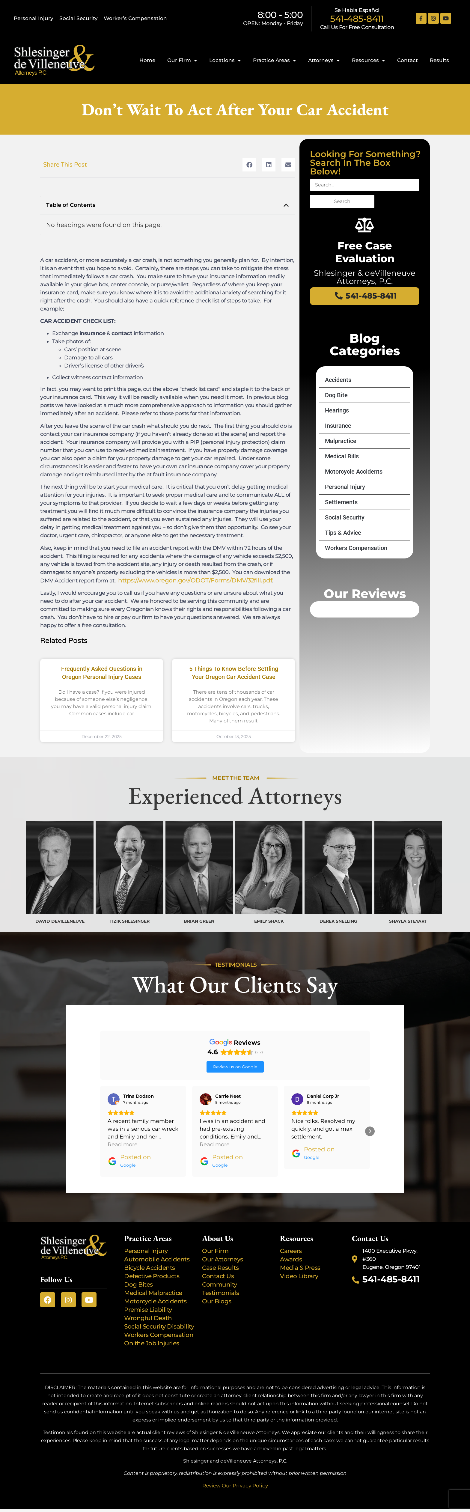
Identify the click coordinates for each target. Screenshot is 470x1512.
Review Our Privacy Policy (235, 1469)
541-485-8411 (357, 18)
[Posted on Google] (129, 1145)
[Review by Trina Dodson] (138, 1080)
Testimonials (220, 1276)
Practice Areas (274, 60)
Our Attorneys (222, 1243)
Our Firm (182, 60)
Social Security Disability (159, 1310)
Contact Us (218, 1259)
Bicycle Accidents (149, 1251)
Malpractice (340, 462)
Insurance (338, 447)
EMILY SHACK (269, 921)
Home (147, 60)
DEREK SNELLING (338, 921)
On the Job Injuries (151, 1327)
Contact (407, 60)
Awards (291, 1243)
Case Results (220, 1251)
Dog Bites (140, 1268)
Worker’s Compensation (135, 18)
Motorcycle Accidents (353, 492)
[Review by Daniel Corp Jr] (323, 1080)
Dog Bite (336, 416)
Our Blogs (216, 1285)
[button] (249, 164)
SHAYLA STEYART (408, 921)
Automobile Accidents (156, 1243)
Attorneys (324, 60)
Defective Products (151, 1259)
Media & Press (300, 1251)
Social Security (78, 18)
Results (439, 60)
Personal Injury (33, 18)
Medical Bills (342, 477)
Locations (225, 60)
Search (342, 201)
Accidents (338, 401)
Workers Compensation (356, 569)
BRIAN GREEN (199, 921)
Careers (291, 1234)
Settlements (341, 523)
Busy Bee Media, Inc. (261, 1501)
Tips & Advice (343, 554)
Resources (368, 60)
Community (219, 1268)
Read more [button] (123, 1128)
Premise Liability (148, 1293)
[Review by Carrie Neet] (228, 1080)
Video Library (299, 1259)
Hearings (337, 431)
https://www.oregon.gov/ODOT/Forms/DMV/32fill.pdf (195, 580)
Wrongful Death (148, 1301)
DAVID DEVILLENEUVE (60, 921)
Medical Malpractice (153, 1276)
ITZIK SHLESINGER (129, 921)
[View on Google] (114, 1083)
